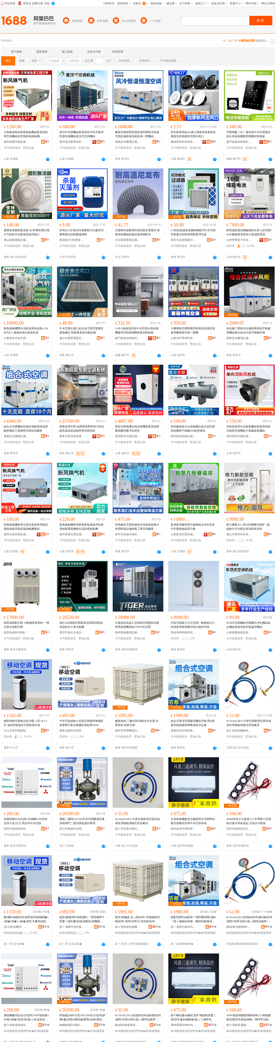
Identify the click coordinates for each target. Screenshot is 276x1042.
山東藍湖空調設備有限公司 (183, 534)
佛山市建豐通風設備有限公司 (72, 338)
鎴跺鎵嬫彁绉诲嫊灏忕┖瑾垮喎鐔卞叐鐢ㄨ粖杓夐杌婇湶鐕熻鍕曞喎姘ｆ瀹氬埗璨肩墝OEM (81, 919)
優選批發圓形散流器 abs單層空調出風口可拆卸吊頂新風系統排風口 (26, 232)
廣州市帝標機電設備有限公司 (127, 730)
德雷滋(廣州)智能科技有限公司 (16, 632)
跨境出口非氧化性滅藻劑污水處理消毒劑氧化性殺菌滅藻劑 (81, 232)
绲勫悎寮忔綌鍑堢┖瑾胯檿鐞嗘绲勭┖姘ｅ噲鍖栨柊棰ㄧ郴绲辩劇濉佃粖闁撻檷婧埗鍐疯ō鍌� (193, 919)
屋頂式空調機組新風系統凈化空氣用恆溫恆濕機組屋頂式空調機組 (81, 134)
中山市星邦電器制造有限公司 (16, 730)
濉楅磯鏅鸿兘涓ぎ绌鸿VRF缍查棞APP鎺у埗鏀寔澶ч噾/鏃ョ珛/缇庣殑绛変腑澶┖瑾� (26, 1018)
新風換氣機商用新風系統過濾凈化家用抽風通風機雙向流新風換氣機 (81, 526)
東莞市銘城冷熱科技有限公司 (127, 534)
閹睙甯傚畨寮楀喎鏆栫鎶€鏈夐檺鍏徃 (127, 1025)
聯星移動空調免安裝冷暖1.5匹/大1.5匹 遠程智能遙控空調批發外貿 (25, 723)
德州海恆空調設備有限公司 (239, 436)
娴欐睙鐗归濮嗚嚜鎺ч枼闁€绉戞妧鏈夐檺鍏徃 (72, 1025)
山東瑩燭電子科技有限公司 (239, 240)
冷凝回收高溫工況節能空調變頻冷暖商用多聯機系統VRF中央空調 (137, 625)
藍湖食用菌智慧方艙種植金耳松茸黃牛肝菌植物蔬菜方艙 (193, 526)
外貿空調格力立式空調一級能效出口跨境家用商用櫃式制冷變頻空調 (193, 625)
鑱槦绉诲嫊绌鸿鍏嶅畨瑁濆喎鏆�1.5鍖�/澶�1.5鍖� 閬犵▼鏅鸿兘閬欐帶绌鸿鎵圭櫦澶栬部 (26, 919)
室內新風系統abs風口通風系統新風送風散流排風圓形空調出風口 (193, 134)
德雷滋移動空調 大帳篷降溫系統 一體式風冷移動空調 (26, 625)
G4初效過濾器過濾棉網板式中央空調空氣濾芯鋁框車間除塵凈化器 (193, 232)
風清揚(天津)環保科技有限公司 (72, 240)
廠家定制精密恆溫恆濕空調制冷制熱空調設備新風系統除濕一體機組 (137, 134)
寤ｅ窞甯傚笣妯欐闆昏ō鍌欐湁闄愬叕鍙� (127, 926)
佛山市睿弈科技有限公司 (239, 534)
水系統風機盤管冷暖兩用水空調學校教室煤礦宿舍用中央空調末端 (193, 821)
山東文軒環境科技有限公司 (183, 338)
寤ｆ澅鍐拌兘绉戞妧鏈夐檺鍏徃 (72, 926)
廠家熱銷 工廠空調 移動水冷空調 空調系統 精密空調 (136, 723)
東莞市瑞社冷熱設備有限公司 (72, 632)
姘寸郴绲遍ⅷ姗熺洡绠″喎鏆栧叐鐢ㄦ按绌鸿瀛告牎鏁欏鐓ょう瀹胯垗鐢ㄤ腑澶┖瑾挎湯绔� (193, 1018)
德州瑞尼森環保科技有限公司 (72, 141)
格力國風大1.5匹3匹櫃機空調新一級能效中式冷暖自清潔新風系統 (248, 526)
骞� (46, 926)
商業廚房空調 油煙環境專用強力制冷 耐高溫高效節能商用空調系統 (81, 428)
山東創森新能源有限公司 (239, 632)
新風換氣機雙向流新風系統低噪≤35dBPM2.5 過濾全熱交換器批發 (26, 330)
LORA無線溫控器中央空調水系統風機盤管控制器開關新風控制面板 (136, 330)
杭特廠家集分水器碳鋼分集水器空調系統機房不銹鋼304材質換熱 (193, 428)
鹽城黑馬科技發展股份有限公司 (183, 141)
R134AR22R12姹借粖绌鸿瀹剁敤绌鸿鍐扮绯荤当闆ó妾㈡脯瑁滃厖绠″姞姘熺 (249, 919)
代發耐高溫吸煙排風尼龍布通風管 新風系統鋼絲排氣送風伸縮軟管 (137, 232)
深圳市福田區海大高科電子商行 (239, 828)
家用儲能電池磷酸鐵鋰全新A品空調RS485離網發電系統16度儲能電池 (249, 232)
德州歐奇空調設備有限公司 (127, 436)
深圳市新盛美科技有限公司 (16, 828)
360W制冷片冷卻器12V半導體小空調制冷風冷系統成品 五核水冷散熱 (248, 821)
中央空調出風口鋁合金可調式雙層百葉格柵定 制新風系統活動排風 (81, 330)
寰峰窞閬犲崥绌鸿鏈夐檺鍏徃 (183, 1025)
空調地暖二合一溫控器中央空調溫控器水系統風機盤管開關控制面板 (248, 134)
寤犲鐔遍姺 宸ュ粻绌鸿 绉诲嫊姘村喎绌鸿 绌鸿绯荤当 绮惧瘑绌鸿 (137, 919)
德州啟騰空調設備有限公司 (16, 141)
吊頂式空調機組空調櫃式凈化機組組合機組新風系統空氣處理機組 (248, 625)
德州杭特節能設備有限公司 (183, 436)
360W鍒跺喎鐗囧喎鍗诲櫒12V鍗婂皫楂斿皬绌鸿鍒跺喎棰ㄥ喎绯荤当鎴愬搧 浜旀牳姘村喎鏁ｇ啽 (248, 1018)
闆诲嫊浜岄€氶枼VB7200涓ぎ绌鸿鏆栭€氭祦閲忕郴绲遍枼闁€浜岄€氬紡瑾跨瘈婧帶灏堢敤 (82, 1018)
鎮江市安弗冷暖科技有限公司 (127, 828)
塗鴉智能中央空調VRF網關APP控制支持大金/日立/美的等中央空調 (25, 821)
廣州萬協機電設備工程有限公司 (127, 632)
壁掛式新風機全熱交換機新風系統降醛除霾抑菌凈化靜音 (137, 428)
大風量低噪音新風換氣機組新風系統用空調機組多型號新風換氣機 (26, 134)
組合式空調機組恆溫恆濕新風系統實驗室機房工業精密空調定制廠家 (26, 428)
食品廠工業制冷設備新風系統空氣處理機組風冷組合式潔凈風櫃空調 (248, 330)
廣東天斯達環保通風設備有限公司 (72, 436)
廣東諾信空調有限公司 (183, 730)
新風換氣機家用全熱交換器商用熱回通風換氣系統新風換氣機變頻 (26, 526)
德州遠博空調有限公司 (183, 828)
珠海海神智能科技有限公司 (183, 632)
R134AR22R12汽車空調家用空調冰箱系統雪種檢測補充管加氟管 (248, 723)
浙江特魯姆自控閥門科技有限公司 (72, 828)
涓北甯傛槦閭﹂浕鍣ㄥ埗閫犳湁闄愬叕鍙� (16, 926)
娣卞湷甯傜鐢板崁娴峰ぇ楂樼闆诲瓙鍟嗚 (239, 1025)
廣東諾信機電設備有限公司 (127, 141)
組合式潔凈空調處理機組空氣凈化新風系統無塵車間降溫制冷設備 (193, 723)
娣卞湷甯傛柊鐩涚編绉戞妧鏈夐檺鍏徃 (16, 1025)
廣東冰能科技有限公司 (72, 730)
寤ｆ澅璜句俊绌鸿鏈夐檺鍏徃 (183, 926)
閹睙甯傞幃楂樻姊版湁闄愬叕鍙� (239, 926)
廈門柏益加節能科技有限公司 (239, 141)
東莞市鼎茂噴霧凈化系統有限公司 (183, 240)
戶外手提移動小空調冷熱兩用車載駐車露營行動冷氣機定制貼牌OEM (81, 723)
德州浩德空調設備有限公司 (16, 534)
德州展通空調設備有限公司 (72, 534)
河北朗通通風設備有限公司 (127, 240)
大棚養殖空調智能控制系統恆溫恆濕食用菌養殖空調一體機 (193, 330)
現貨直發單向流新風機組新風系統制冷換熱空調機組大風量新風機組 (248, 428)
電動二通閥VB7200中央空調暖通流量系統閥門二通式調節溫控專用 (82, 821)
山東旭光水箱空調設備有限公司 (16, 338)
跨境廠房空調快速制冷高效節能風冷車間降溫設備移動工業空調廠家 (137, 526)
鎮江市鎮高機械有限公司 (239, 730)
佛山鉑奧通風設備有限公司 (16, 240)
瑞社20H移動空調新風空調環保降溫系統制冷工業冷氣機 (81, 625)
